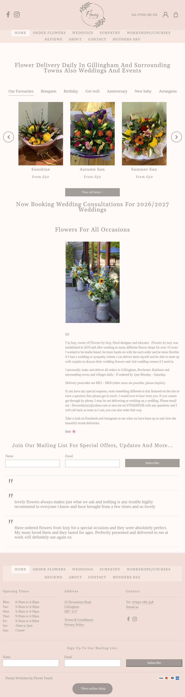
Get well (92, 91)
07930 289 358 (147, 14)
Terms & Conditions (78, 620)
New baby (143, 91)
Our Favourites (21, 91)
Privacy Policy (74, 625)
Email (69, 456)
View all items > (92, 192)
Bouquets (49, 91)
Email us (132, 607)
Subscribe (152, 463)
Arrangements (170, 91)
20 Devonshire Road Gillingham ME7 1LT (77, 606)
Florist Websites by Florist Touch (29, 678)
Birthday (71, 91)
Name (9, 456)
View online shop (93, 688)
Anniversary (117, 91)
